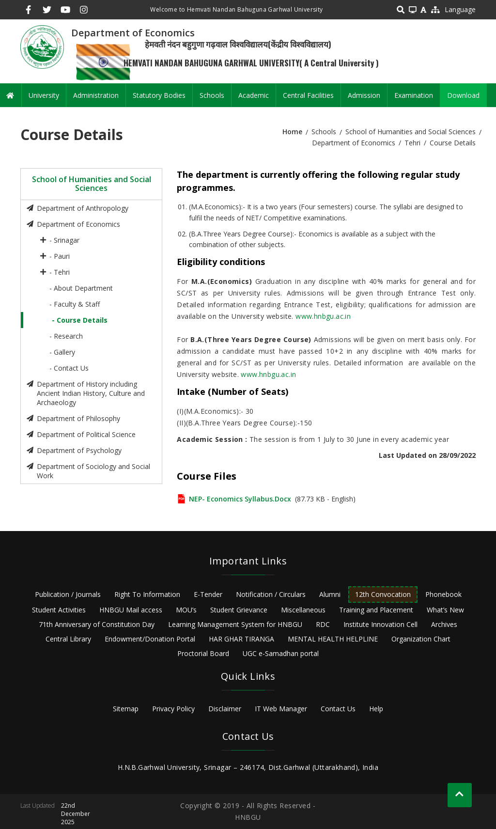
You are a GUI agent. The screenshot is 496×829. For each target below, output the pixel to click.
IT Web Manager (281, 708)
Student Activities (59, 609)
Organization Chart (420, 638)
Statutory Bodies (159, 95)
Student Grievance (238, 609)
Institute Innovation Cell (380, 624)
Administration (96, 95)
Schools (212, 95)
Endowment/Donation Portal (150, 638)
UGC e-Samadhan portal (281, 653)
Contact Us (338, 708)
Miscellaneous (303, 609)
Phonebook (443, 594)
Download (463, 95)
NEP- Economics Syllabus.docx (240, 498)
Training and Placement (376, 609)
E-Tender (208, 594)
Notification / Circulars (271, 594)
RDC (323, 624)
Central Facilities (308, 95)
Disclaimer (224, 708)
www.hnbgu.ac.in (323, 316)
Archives (444, 624)
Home (292, 131)
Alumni (330, 594)
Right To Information (147, 594)
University (44, 95)
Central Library (68, 638)
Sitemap (126, 708)
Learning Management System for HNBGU (235, 624)
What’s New (445, 609)
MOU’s (186, 609)
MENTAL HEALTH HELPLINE (333, 638)
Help (376, 708)
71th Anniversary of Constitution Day (97, 624)
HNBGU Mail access (130, 609)
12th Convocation (383, 594)
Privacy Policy (173, 708)
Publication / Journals (68, 594)
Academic (253, 95)
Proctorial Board (203, 653)
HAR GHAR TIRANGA (241, 638)
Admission (364, 95)
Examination (413, 95)
